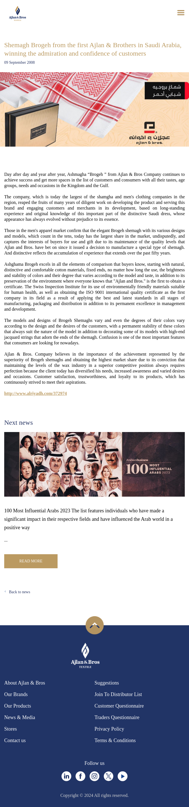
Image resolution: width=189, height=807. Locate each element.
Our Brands (16, 694)
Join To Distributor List (118, 694)
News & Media (19, 717)
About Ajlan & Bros (24, 683)
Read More (30, 561)
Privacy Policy (109, 729)
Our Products (17, 706)
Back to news (19, 592)
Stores (10, 729)
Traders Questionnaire (117, 717)
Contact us (15, 740)
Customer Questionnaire (119, 706)
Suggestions (107, 683)
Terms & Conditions (115, 740)
